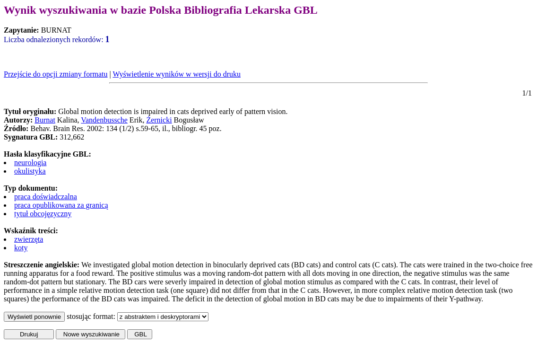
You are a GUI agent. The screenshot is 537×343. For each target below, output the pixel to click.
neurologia (30, 162)
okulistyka (30, 171)
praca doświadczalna (45, 197)
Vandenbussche (104, 120)
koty (20, 248)
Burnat (45, 120)
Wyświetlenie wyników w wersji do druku (177, 74)
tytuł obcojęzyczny (42, 214)
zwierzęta (28, 239)
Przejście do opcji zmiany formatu (55, 74)
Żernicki (159, 120)
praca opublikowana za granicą (61, 205)
